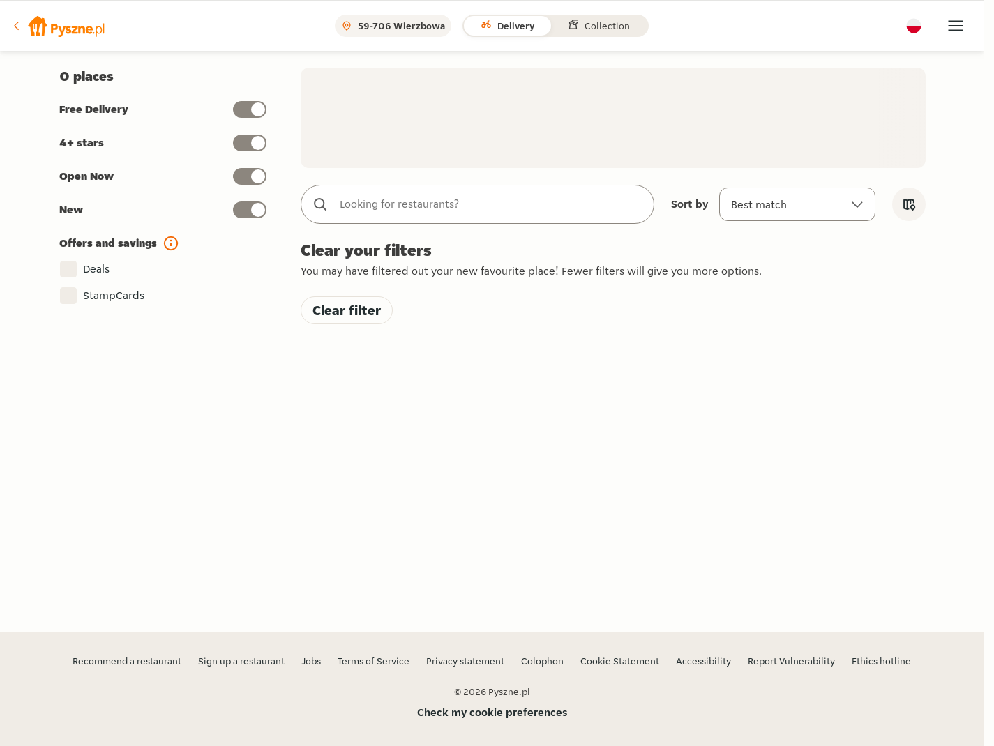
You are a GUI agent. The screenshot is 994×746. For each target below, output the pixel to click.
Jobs (311, 661)
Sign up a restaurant (241, 661)
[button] (58, 26)
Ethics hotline (881, 661)
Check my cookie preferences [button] (492, 712)
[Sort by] (797, 204)
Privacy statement (465, 661)
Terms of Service (373, 661)
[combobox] (491, 204)
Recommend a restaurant (127, 661)
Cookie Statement (619, 661)
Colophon (542, 661)
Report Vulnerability (791, 661)
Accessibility (703, 661)
